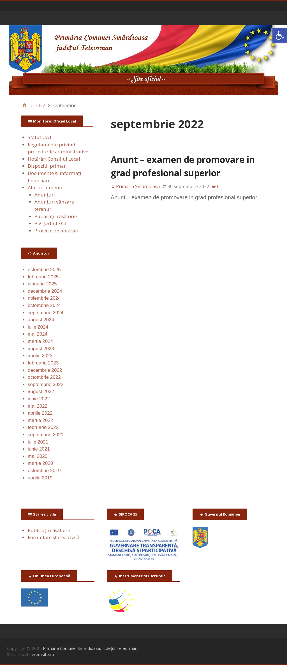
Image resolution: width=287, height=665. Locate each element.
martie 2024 (40, 341)
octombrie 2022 (44, 377)
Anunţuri (44, 194)
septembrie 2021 (45, 434)
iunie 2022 (39, 398)
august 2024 (41, 319)
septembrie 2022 (45, 384)
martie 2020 (40, 463)
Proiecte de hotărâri (56, 230)
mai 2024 (37, 334)
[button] (279, 35)
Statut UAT (40, 137)
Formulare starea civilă (53, 537)
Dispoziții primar (47, 166)
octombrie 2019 (44, 470)
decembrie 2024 (45, 291)
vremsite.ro (43, 654)
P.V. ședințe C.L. (51, 223)
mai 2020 (37, 456)
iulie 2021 (38, 442)
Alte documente (45, 187)
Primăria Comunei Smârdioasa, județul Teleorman (90, 648)
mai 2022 (37, 406)
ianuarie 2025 (42, 284)
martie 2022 (40, 420)
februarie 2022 (43, 427)
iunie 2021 (39, 449)
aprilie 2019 (40, 478)
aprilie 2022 (40, 413)
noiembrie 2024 (44, 298)
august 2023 (41, 348)
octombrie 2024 (44, 305)
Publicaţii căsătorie (55, 216)
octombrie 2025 (44, 269)
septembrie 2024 (45, 312)
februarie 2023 (43, 363)
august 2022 (41, 391)
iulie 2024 (38, 327)
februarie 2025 (43, 277)
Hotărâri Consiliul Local (54, 159)
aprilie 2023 (40, 355)
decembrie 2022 (45, 370)
